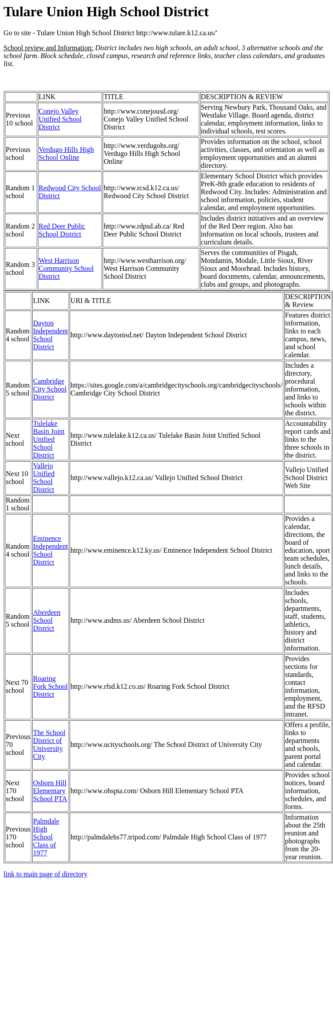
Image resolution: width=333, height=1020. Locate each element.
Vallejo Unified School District (44, 477)
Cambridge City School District (50, 389)
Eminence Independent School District (50, 550)
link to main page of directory (46, 874)
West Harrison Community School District (66, 268)
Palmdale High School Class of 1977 (46, 837)
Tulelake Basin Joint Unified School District (49, 439)
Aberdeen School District (46, 620)
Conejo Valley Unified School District (60, 119)
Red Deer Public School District (62, 230)
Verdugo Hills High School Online (66, 153)
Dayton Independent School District (50, 335)
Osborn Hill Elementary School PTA (50, 790)
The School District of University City (49, 744)
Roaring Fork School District (50, 686)
